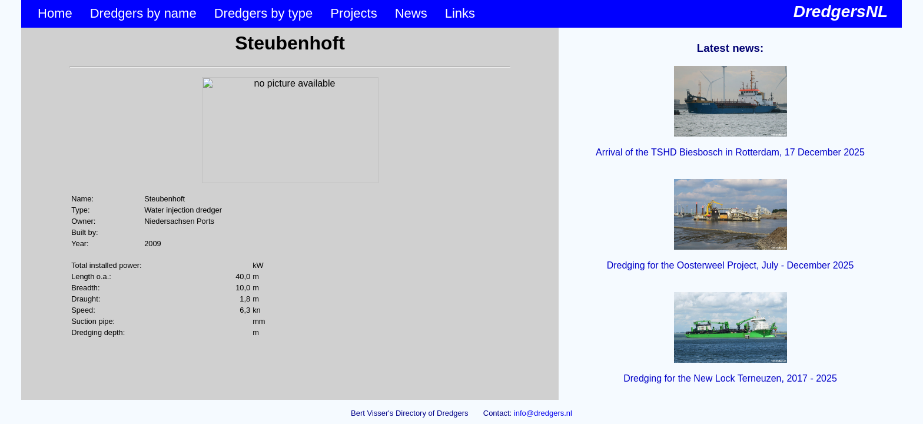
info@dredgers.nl (543, 413)
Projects (353, 13)
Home (55, 13)
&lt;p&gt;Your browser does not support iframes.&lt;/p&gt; (290, 214)
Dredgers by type (263, 13)
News (411, 13)
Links (460, 13)
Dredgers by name (143, 13)
